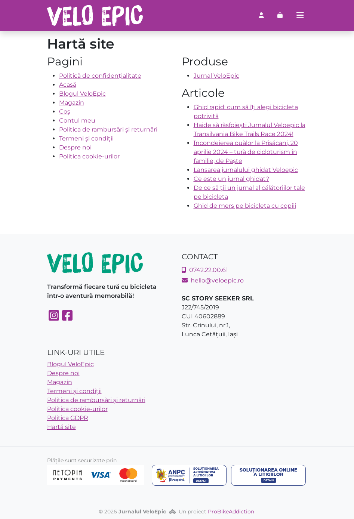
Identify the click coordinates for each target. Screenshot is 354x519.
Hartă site (61, 426)
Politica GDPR (67, 417)
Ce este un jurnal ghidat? (231, 178)
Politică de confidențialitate (100, 75)
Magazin (71, 102)
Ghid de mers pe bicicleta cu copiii (245, 205)
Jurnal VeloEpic (216, 75)
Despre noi (75, 147)
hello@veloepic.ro (213, 280)
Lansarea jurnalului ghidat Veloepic (246, 169)
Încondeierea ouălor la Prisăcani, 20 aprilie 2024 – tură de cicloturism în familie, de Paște (246, 151)
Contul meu (77, 120)
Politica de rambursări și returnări (108, 129)
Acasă (67, 84)
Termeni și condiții (86, 138)
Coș (64, 111)
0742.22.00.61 (205, 270)
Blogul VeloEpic (82, 93)
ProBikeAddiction (231, 511)
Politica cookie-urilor (89, 156)
